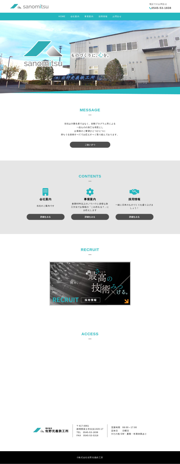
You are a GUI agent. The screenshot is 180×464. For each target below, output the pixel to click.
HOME (61, 16)
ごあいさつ (90, 145)
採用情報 (103, 16)
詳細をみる (45, 217)
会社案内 (75, 16)
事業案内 (88, 16)
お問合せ (117, 16)
